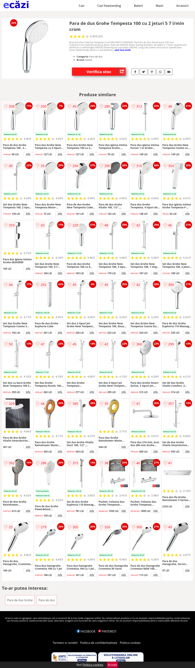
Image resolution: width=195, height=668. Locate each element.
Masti (159, 6)
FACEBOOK (86, 631)
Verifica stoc (106, 71)
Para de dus (47, 600)
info (28, 154)
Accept (112, 665)
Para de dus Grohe (20, 600)
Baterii (138, 6)
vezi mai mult (123, 50)
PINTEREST (107, 631)
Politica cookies (130, 643)
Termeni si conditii (65, 643)
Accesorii (182, 6)
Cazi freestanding (109, 6)
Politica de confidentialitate (98, 643)
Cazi (81, 6)
